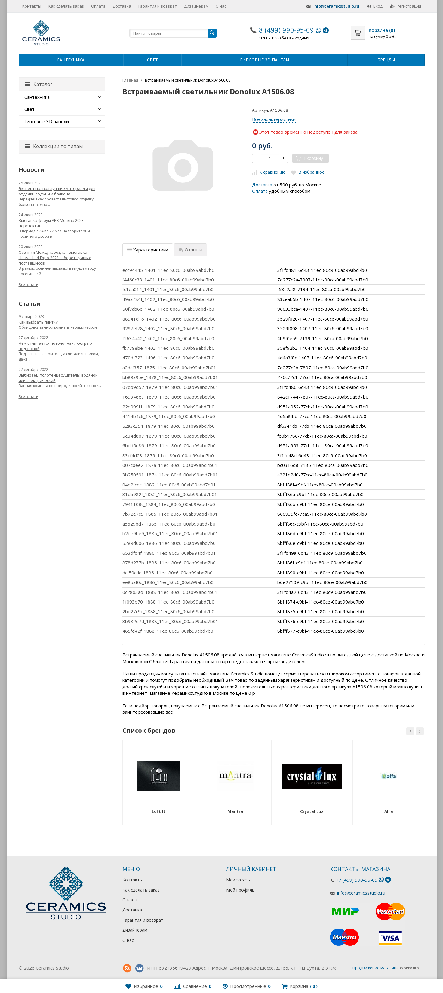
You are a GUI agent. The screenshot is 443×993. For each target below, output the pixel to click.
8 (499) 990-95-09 (286, 29)
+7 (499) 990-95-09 (356, 880)
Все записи (28, 284)
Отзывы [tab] (190, 250)
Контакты (31, 6)
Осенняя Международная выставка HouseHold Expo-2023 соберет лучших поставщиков (55, 258)
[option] (158, 784)
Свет (152, 60)
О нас (221, 6)
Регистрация (405, 6)
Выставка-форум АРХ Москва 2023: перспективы (52, 223)
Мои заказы (238, 880)
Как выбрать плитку (38, 322)
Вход (375, 6)
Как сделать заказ (66, 6)
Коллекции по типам (54, 146)
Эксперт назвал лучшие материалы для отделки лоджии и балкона (57, 191)
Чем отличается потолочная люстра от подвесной (56, 345)
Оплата (98, 6)
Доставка (122, 6)
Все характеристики (274, 119)
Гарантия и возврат (157, 6)
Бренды (386, 60)
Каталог (38, 84)
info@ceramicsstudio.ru (336, 6)
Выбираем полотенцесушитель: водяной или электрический (58, 377)
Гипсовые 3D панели (264, 60)
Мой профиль (240, 890)
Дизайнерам (196, 6)
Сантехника (71, 60)
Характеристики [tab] (147, 250)
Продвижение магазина (375, 967)
